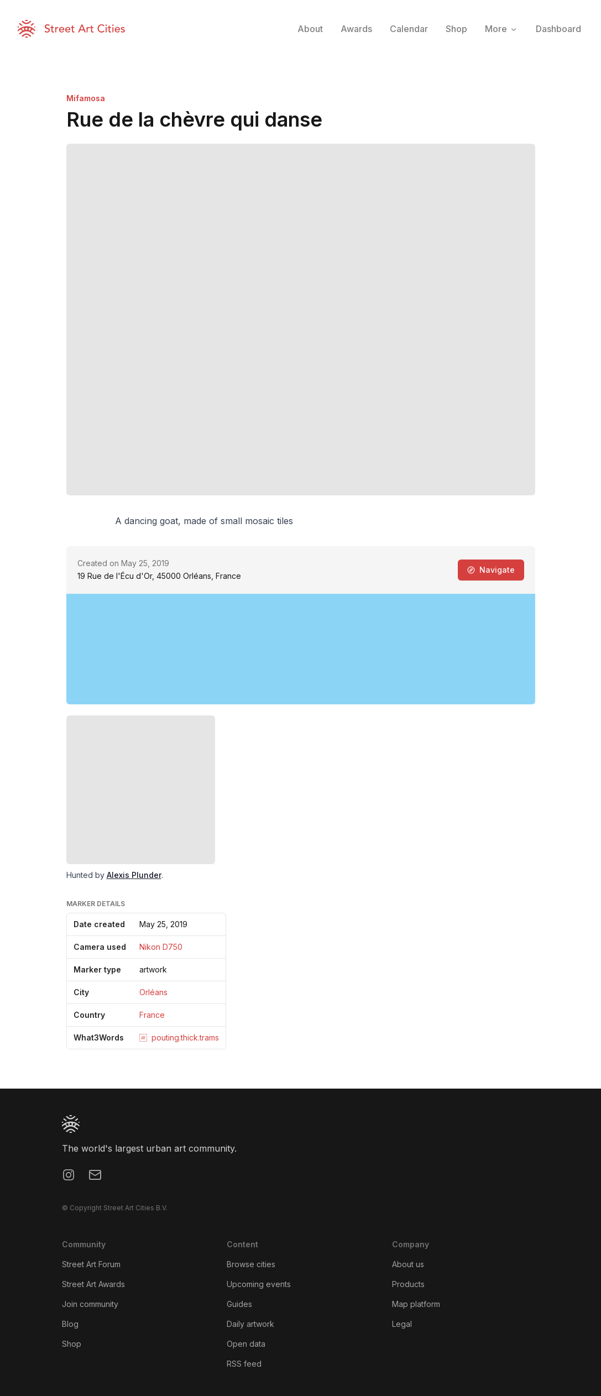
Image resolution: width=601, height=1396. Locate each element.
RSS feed (244, 1363)
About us (408, 1264)
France (152, 1014)
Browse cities (251, 1264)
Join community (90, 1304)
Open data (246, 1343)
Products (408, 1284)
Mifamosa (85, 98)
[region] (300, 649)
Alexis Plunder (134, 875)
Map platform (416, 1304)
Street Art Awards (93, 1284)
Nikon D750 (160, 946)
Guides (239, 1304)
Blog (70, 1324)
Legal (402, 1324)
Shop (71, 1343)
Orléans (153, 992)
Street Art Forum (91, 1264)
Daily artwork (250, 1324)
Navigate (491, 569)
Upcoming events (259, 1284)
